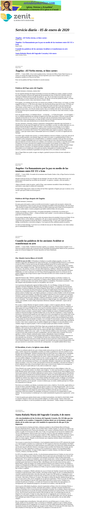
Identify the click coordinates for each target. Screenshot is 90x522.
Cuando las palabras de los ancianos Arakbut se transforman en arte (41, 49)
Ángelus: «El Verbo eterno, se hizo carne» (31, 38)
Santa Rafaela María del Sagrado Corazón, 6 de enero (35, 53)
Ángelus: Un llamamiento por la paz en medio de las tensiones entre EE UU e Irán (41, 169)
